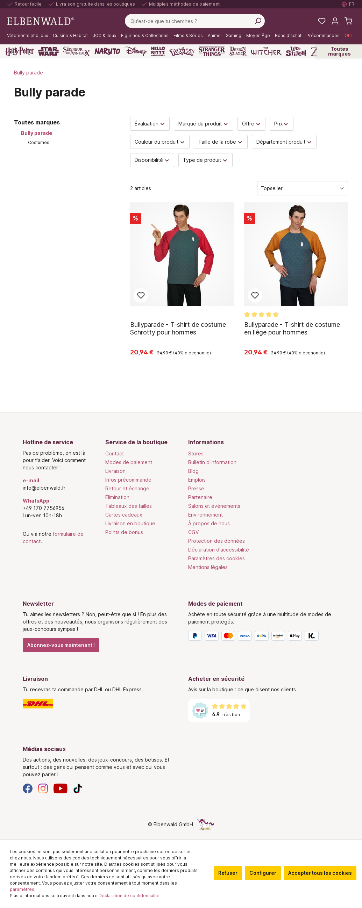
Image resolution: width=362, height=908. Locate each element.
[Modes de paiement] (264, 637)
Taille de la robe (220, 142)
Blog (193, 471)
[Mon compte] (335, 21)
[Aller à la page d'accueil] (40, 20)
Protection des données (216, 541)
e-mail (31, 480)
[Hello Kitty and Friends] (158, 51)
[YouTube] (61, 788)
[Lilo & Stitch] (296, 51)
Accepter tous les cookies (320, 873)
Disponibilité (152, 160)
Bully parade (36, 133)
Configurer (262, 873)
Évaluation (150, 124)
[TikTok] (77, 788)
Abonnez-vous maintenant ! (61, 645)
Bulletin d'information (212, 462)
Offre (251, 124)
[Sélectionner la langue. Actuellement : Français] (348, 4)
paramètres (22, 889)
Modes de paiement (128, 462)
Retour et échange (127, 488)
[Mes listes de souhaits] (321, 21)
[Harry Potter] (19, 51)
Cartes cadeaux (123, 515)
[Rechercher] (257, 21)
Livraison (115, 471)
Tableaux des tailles (128, 506)
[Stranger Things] (212, 51)
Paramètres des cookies (216, 558)
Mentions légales (208, 567)
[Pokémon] (181, 51)
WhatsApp (36, 501)
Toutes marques (339, 51)
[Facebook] (28, 788)
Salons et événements (214, 506)
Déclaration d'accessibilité (218, 550)
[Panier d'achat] (348, 21)
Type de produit (205, 160)
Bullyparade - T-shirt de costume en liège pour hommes (292, 328)
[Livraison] (98, 703)
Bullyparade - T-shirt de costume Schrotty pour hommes (178, 328)
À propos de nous (209, 523)
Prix (281, 124)
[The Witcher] (266, 51)
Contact (114, 453)
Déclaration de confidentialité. (130, 895)
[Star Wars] (48, 51)
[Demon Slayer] (238, 51)
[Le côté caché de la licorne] (205, 824)
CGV (193, 532)
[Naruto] (107, 51)
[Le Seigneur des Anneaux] (76, 51)
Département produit (284, 142)
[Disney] (136, 51)
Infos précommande (128, 480)
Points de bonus (124, 532)
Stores (196, 453)
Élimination (117, 497)
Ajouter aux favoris (141, 295)
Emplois (197, 480)
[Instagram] (43, 788)
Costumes (38, 142)
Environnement (205, 515)
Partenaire (200, 497)
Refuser (227, 873)
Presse (196, 488)
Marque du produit (203, 124)
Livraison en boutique (130, 523)
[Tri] (302, 188)
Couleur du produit (160, 142)
